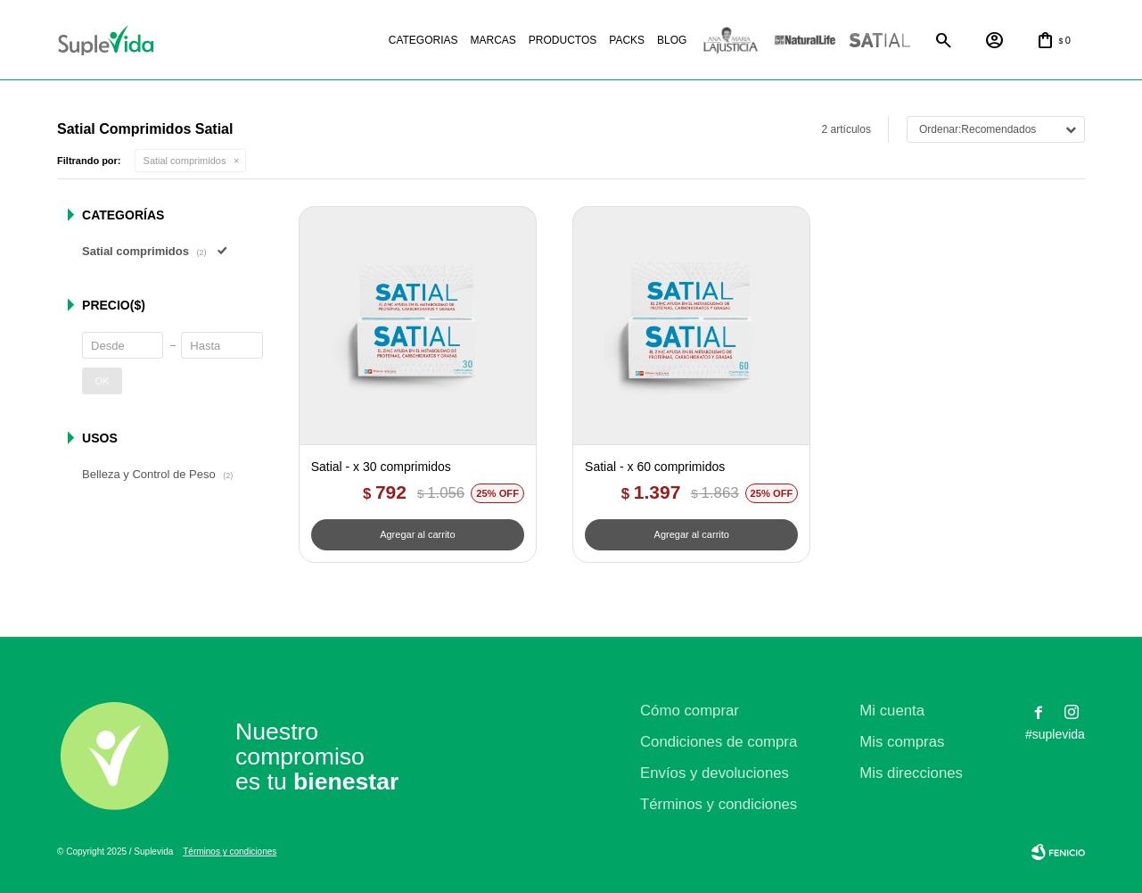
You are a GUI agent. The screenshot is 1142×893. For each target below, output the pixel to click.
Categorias (423, 40)
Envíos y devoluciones (714, 773)
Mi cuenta (891, 710)
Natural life (805, 40)
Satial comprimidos (185, 160)
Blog (671, 40)
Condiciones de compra (718, 741)
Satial (880, 40)
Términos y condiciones (718, 804)
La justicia (730, 40)
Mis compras (901, 741)
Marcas (493, 40)
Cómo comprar (689, 710)
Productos (562, 40)
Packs (627, 40)
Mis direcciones (911, 773)
